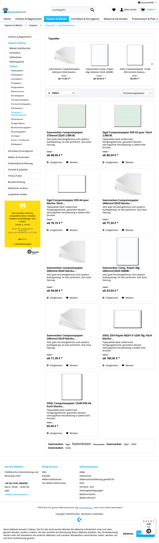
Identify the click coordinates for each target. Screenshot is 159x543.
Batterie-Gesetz (87, 494)
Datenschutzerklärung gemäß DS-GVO (97, 481)
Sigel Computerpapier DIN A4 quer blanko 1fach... (68, 202)
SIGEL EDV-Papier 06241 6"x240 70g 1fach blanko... (127, 337)
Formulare (14, 52)
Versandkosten (86, 507)
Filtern (53, 92)
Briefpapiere (16, 144)
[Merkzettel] (114, 10)
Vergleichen (54, 162)
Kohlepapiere (17, 108)
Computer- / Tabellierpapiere (18, 113)
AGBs (82, 472)
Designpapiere (17, 87)
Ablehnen (128, 533)
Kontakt (46, 475)
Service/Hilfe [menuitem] (146, 2)
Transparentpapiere (20, 99)
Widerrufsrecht (87, 497)
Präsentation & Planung (20, 163)
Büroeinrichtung (16, 181)
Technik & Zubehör (18, 169)
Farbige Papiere (18, 123)
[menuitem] (73, 10)
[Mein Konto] (128, 10)
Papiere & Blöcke (17, 42)
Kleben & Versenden (18, 157)
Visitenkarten (17, 119)
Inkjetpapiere (17, 74)
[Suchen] (92, 10)
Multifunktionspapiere (21, 127)
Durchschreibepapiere (21, 104)
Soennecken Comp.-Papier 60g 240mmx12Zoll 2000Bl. (100, 70)
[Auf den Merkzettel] (72, 162)
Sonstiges (15, 136)
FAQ (44, 472)
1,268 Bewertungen (22, 244)
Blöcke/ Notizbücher (20, 48)
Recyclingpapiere (18, 131)
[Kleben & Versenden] (116, 19)
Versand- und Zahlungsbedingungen (91, 488)
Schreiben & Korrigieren (20, 151)
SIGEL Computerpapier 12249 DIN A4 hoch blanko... (135, 70)
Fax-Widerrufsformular (54, 483)
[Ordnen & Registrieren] (28, 19)
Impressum (85, 475)
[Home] (7, 19)
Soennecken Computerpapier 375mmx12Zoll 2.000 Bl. (65, 134)
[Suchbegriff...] (73, 10)
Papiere (13, 66)
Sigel (68, 444)
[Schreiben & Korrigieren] (85, 19)
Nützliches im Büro (18, 188)
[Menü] (154, 520)
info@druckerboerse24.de (16, 494)
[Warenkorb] (148, 10)
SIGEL (134, 444)
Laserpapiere (17, 79)
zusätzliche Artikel (17, 194)
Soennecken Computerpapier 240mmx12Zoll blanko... (64, 70)
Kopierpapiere (17, 70)
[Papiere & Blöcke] (56, 19)
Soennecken (56, 444)
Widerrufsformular (52, 479)
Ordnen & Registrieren (20, 36)
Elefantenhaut (17, 91)
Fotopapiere (16, 83)
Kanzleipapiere (17, 95)
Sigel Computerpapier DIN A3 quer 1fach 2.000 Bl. (127, 134)
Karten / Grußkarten (20, 140)
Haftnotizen (15, 57)
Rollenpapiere (16, 61)
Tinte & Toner (15, 175)
